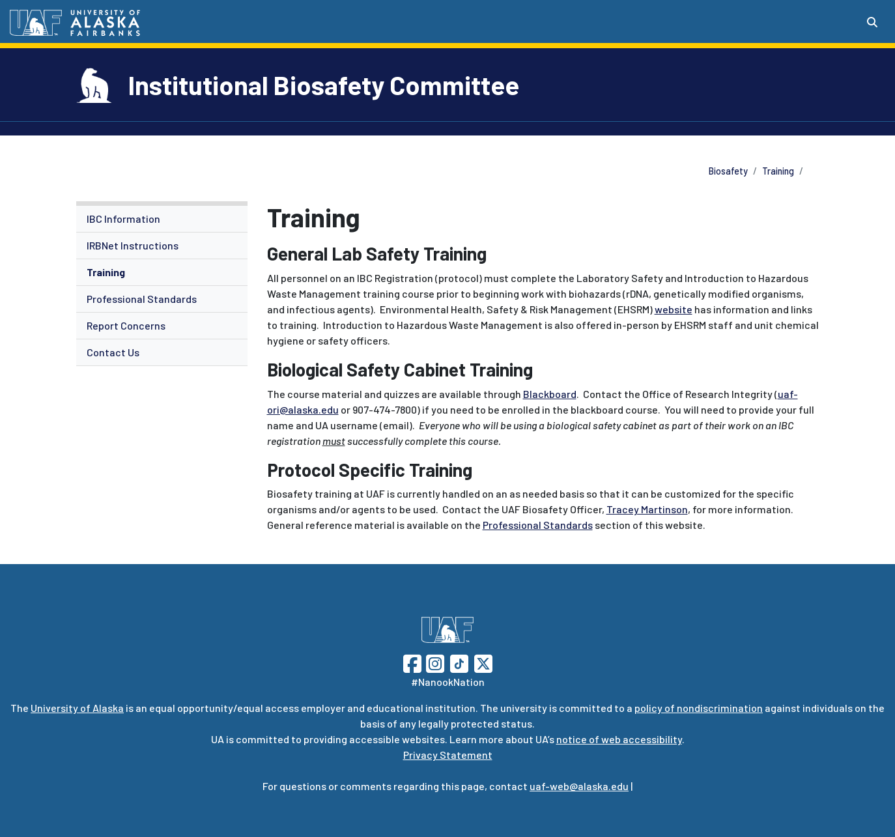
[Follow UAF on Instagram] (433, 662)
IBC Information (123, 218)
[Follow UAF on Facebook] (412, 662)
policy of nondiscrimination (698, 708)
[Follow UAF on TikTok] (459, 662)
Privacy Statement (447, 754)
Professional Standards (142, 298)
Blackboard (549, 394)
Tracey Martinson (647, 509)
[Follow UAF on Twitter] (483, 662)
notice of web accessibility (619, 739)
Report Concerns (126, 325)
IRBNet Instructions (132, 245)
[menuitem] (162, 219)
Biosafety (728, 171)
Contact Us (113, 352)
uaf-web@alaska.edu (579, 786)
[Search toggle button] (872, 22)
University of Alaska (77, 708)
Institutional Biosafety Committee (323, 84)
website (673, 309)
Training (778, 171)
